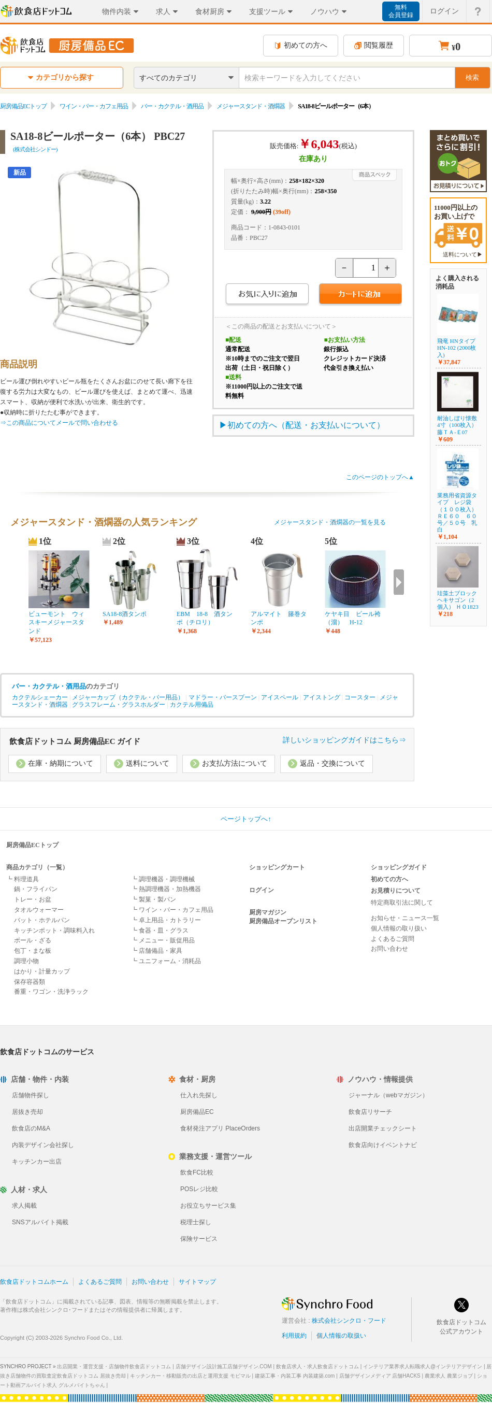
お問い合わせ (389, 948)
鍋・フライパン (35, 889)
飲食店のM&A (31, 1128)
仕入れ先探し (199, 1095)
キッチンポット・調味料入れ (54, 930)
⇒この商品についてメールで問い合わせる (59, 422)
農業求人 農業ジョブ (449, 1376)
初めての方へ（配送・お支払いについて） (306, 425)
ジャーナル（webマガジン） (388, 1095)
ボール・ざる (32, 940)
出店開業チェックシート (383, 1128)
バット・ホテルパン (42, 920)
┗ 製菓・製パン (153, 899)
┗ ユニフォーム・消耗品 (166, 961)
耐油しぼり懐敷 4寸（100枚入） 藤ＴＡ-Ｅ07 (460, 425)
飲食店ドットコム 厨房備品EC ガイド (74, 741)
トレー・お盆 (32, 899)
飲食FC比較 (196, 1172)
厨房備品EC (197, 1111)
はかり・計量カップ (42, 971)
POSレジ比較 (199, 1189)
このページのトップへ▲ (380, 477)
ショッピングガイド (399, 867)
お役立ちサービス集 (208, 1205)
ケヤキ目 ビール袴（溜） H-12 (353, 618)
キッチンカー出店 (37, 1161)
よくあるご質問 (392, 938)
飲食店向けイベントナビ (383, 1145)
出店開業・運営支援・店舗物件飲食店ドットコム (114, 1366)
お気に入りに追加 (267, 295)
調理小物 (26, 961)
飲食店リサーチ (370, 1111)
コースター (359, 697)
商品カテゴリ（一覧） (37, 867)
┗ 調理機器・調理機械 (163, 879)
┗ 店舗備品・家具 (156, 950)
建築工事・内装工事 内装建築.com (295, 1376)
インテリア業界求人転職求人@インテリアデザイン (422, 1366)
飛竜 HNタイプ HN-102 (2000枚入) (456, 347)
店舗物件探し (30, 1095)
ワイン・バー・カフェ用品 (94, 106)
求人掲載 (24, 1205)
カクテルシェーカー (40, 697)
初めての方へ (300, 45)
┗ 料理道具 (22, 879)
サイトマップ (197, 1281)
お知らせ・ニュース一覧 (405, 918)
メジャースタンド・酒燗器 (250, 106)
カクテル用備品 (191, 704)
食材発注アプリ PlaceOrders (220, 1128)
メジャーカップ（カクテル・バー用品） (128, 697)
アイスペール (279, 697)
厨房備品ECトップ (23, 106)
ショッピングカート (277, 867)
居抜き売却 (27, 1111)
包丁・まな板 (32, 950)
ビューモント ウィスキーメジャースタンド (56, 622)
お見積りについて (396, 890)
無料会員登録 (400, 11)
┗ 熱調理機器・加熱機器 (166, 889)
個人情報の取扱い (341, 1335)
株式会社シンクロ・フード (349, 1320)
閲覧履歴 (373, 45)
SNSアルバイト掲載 (40, 1222)
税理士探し (195, 1222)
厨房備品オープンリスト (283, 921)
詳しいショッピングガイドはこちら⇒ (344, 740)
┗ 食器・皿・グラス (160, 930)
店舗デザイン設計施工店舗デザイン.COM (224, 1366)
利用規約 (294, 1335)
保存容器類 (29, 981)
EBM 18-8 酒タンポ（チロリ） (205, 618)
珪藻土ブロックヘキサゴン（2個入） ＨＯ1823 (458, 600)
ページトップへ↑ (246, 819)
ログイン (261, 890)
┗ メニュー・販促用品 (163, 940)
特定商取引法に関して (402, 902)
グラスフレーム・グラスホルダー (118, 704)
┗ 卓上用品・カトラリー (166, 920)
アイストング (321, 697)
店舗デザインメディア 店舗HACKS (380, 1376)
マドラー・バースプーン (223, 697)
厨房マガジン (267, 912)
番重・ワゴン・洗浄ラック (51, 991)
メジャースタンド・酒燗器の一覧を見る (330, 522)
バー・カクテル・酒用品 (172, 106)
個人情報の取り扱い (399, 928)
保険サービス (199, 1238)
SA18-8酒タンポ (125, 614)
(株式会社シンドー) (35, 149)
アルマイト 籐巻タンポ (279, 618)
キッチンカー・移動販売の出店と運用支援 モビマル (190, 1376)
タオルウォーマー (39, 909)
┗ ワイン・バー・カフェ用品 (172, 909)
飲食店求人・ (317, 1366)
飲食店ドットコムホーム (34, 1281)
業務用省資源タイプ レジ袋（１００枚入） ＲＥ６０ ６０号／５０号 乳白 (457, 512)
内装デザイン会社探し (43, 1145)
